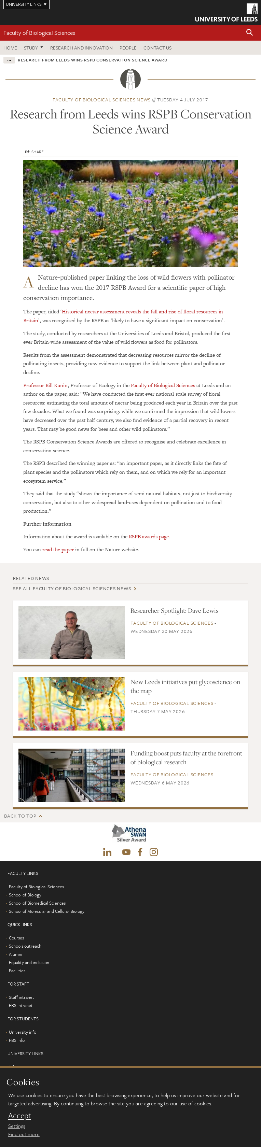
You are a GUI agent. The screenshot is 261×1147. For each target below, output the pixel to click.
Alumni (15, 954)
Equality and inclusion (29, 962)
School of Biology (25, 894)
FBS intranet (21, 1005)
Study (31, 47)
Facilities (17, 970)
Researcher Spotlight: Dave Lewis (174, 610)
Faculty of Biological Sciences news (102, 99)
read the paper (58, 549)
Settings (16, 1126)
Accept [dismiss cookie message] (19, 1115)
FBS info (17, 1040)
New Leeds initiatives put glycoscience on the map (185, 686)
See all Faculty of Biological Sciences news (72, 588)
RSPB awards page (149, 536)
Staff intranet (21, 997)
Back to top (20, 815)
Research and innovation (81, 47)
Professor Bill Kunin (45, 385)
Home (10, 47)
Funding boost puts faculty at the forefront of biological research (186, 757)
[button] (250, 33)
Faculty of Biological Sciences (39, 32)
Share (37, 151)
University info (22, 1032)
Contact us (157, 47)
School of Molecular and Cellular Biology (46, 911)
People (128, 47)
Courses (16, 937)
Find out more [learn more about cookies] (24, 1134)
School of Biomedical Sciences (37, 903)
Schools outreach (25, 946)
